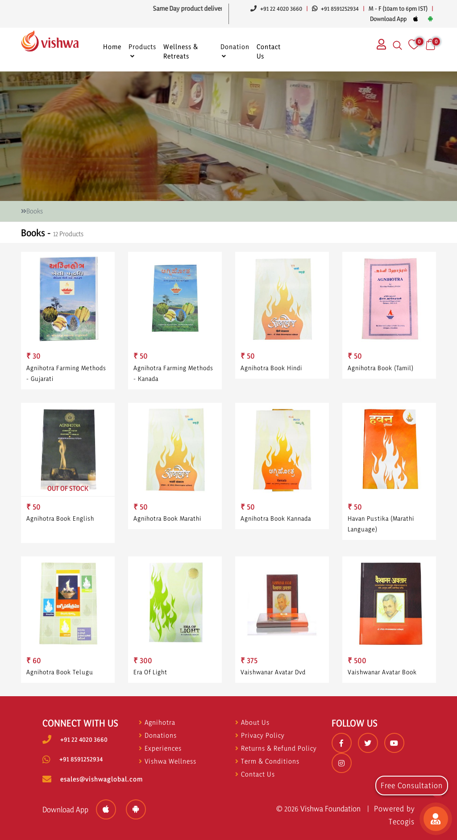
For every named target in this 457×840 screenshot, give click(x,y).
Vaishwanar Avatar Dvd (273, 676)
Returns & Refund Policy (276, 748)
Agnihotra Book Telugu (60, 676)
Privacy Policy (260, 735)
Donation (234, 46)
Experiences (160, 748)
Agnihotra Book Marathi (167, 523)
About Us (252, 722)
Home (112, 46)
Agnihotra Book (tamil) (381, 368)
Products (142, 46)
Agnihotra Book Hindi (271, 368)
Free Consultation (412, 785)
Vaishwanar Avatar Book (382, 676)
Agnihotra (157, 722)
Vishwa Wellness (167, 761)
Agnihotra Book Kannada (276, 523)
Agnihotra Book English (60, 523)
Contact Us (269, 51)
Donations (158, 735)
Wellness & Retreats (181, 51)
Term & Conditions (267, 761)
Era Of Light (152, 676)
